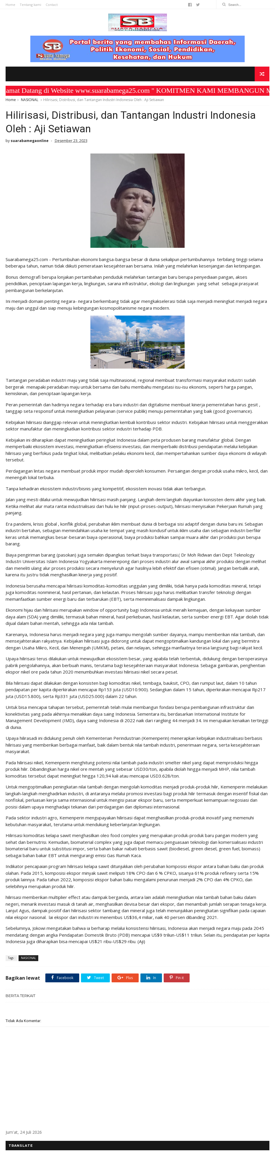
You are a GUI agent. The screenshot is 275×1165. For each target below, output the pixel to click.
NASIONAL (29, 99)
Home (10, 4)
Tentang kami (30, 4)
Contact (52, 4)
